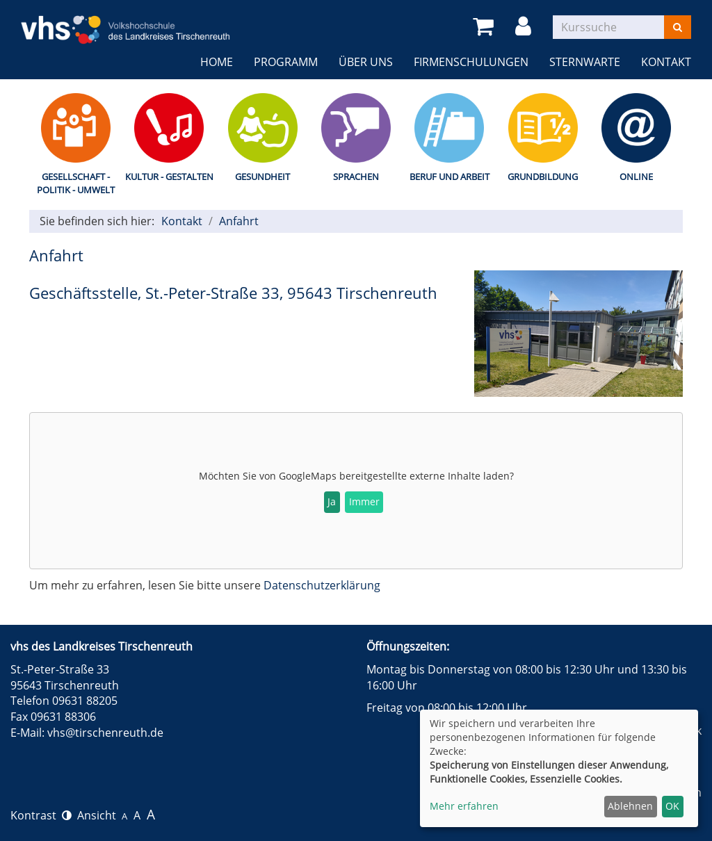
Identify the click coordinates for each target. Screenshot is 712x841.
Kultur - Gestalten (169, 176)
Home (216, 62)
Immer (364, 501)
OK (672, 806)
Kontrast (41, 815)
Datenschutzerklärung (322, 585)
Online (636, 176)
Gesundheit (262, 176)
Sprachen (356, 176)
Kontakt (666, 62)
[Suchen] (677, 27)
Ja (331, 501)
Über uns (366, 62)
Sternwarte (584, 62)
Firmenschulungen (471, 62)
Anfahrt (239, 221)
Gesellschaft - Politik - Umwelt (76, 183)
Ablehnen (630, 806)
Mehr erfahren (464, 806)
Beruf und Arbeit (450, 176)
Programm (286, 62)
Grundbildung (543, 176)
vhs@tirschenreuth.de (105, 732)
